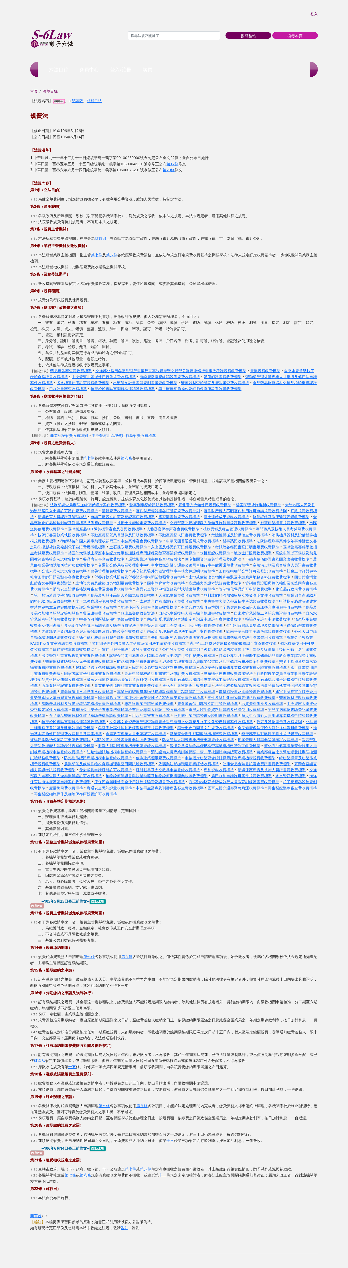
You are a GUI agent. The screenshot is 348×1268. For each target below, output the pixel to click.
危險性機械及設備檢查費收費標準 (239, 535)
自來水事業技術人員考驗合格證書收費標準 (194, 613)
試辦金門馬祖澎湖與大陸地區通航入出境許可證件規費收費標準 (162, 655)
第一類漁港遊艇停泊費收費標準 (60, 595)
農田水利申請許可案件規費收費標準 (241, 775)
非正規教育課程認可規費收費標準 (103, 601)
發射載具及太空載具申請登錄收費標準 (168, 769)
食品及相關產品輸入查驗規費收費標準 (123, 595)
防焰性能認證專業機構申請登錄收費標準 (98, 757)
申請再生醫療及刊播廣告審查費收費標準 (170, 788)
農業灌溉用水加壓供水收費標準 (86, 691)
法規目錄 (50, 91)
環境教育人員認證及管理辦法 (62, 516)
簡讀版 (77, 100)
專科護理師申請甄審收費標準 (149, 703)
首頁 (34, 91)
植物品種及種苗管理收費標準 (227, 529)
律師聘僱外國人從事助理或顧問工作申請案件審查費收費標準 (111, 540)
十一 (162, 1175)
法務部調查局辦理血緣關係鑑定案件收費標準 (88, 504)
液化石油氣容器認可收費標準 (186, 685)
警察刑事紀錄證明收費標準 (152, 504)
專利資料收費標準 (219, 769)
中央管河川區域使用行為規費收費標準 (104, 376)
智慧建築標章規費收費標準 (283, 522)
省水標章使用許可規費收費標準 (83, 382)
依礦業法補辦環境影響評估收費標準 (188, 763)
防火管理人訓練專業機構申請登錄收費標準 (198, 739)
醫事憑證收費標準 (238, 540)
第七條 (96, 254)
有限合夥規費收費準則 (200, 607)
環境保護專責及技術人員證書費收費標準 (272, 769)
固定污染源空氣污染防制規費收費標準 (164, 667)
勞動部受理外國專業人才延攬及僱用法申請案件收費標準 (139, 643)
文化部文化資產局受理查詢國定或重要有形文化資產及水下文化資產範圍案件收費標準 (181, 721)
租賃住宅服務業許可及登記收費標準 (128, 649)
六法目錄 (58, 69)
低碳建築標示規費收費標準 (158, 757)
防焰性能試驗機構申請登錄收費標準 (117, 751)
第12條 (172, 163)
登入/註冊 (120, 69)
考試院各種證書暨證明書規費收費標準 (247, 546)
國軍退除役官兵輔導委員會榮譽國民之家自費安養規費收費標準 (151, 697)
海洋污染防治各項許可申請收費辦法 (60, 739)
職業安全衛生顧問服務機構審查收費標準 (204, 733)
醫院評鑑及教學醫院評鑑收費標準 (281, 516)
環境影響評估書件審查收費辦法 (154, 559)
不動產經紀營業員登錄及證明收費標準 (123, 535)
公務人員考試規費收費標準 (64, 571)
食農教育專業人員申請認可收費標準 (136, 733)
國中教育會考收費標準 (166, 583)
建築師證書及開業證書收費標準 (245, 691)
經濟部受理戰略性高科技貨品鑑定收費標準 (277, 733)
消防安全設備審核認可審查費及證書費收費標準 (92, 589)
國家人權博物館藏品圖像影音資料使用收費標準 (126, 679)
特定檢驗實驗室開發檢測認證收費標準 (123, 388)
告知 (124, 1227)
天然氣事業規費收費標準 (179, 595)
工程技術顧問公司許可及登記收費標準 (251, 571)
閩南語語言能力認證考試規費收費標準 (258, 631)
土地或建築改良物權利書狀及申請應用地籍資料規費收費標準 (240, 577)
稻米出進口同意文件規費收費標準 (205, 727)
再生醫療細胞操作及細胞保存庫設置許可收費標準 (199, 388)
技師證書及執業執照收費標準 (62, 535)
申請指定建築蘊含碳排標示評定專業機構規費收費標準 (230, 757)
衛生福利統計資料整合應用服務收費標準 (113, 637)
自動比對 (97, 901)
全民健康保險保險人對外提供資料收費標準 (273, 727)
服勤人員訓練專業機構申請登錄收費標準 (132, 745)
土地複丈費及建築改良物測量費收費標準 (109, 583)
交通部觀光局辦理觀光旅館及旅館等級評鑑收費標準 (213, 522)
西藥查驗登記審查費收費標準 (66, 685)
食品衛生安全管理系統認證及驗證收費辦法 (100, 625)
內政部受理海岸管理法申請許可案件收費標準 (185, 631)
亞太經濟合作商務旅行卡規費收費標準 (168, 601)
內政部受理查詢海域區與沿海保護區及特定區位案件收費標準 (92, 631)
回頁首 (36, 1215)
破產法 (39, 1060)
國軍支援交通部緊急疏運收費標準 (236, 788)
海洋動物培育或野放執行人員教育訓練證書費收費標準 (234, 781)
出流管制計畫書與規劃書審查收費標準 (145, 382)
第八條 (111, 254)
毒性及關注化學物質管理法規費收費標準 (241, 697)
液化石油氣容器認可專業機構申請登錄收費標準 (209, 679)
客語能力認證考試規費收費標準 (215, 583)
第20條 (168, 169)
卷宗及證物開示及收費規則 (279, 721)
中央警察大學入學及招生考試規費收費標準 (239, 601)
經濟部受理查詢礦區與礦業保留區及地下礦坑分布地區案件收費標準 (218, 661)
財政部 (100, 238)
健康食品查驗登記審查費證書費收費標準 (257, 763)
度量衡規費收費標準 (66, 788)
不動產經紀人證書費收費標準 (183, 535)
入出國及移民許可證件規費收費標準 (181, 546)
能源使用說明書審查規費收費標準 (149, 607)
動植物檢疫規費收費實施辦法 (228, 673)
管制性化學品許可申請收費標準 (245, 589)
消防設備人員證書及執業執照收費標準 (126, 739)
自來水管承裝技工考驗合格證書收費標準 (268, 613)
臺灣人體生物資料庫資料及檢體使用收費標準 (226, 709)
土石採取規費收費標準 (128, 546)
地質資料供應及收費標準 (262, 703)
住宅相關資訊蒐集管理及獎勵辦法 (213, 559)
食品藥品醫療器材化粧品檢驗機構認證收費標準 (88, 715)
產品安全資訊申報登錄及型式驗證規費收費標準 (175, 589)
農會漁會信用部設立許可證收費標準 (207, 703)
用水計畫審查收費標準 (68, 388)
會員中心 (89, 69)
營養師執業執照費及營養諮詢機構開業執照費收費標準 (139, 577)
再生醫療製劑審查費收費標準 (292, 788)
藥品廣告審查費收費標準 (71, 370)
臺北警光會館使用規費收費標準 (204, 504)
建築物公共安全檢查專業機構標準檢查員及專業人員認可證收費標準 (128, 709)
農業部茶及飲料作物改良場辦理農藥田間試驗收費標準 (109, 763)
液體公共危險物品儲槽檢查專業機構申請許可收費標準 (215, 745)
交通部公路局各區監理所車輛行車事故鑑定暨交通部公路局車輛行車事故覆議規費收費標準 (170, 370)
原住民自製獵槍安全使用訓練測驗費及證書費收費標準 (139, 781)
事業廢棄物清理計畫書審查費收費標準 (126, 685)
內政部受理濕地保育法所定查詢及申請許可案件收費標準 (194, 619)
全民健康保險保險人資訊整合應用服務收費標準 (262, 607)
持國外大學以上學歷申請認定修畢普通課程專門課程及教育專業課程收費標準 (132, 552)
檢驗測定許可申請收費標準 (268, 619)
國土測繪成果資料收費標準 (226, 516)
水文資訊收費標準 (290, 775)
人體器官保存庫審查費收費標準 (172, 529)
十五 (72, 1066)
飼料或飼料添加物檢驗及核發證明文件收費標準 (243, 595)
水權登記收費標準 (215, 552)
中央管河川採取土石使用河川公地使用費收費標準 (181, 625)
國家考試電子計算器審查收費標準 (92, 673)
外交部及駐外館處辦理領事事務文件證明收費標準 (173, 571)
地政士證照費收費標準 (253, 552)
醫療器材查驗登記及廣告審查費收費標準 (215, 382)
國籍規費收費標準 (117, 510)
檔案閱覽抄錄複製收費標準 (258, 504)
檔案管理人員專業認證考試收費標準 (268, 739)
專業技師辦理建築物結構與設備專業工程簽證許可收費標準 (166, 691)
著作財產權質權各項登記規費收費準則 (168, 510)
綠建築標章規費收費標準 (73, 649)
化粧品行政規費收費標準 (296, 589)
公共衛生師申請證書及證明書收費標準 (206, 715)
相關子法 (94, 100)
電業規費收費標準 (265, 370)
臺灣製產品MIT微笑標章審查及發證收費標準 (105, 529)
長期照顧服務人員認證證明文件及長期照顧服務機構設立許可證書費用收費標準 (217, 637)
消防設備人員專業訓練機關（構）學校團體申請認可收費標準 (202, 751)
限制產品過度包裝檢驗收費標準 (101, 667)
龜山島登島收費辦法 (138, 613)
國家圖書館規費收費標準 (179, 516)
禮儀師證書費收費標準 (222, 376)
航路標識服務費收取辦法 (137, 661)
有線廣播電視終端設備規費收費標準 (170, 376)
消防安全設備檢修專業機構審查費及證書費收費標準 (243, 667)
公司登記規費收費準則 (181, 649)
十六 (170, 1140)
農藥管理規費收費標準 (109, 571)
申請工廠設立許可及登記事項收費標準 (123, 516)
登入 (314, 14)
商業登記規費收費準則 (69, 435)
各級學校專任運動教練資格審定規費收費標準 (136, 727)
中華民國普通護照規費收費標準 (192, 540)
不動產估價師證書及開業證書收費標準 (277, 559)
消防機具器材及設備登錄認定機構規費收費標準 (81, 703)
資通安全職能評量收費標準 (109, 788)
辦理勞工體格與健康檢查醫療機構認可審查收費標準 (233, 643)
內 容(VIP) (37, 905)
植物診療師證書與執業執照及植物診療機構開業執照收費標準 (157, 775)
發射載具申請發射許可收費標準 (105, 769)
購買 (147, 69)
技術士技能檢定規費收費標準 (141, 522)
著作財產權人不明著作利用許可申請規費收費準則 (245, 510)
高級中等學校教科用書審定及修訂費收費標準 (162, 673)
